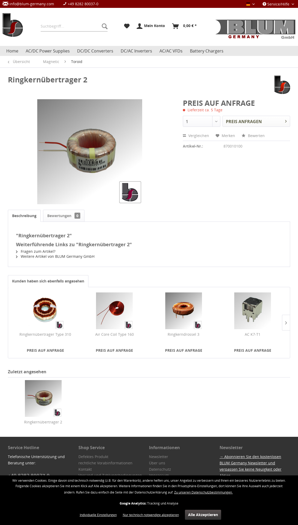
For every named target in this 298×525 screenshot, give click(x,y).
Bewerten (253, 135)
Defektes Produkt (93, 456)
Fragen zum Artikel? (35, 251)
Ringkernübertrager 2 (43, 421)
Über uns (157, 462)
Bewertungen (63, 216)
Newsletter (158, 456)
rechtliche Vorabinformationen (105, 462)
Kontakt (85, 469)
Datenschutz (160, 469)
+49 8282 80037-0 (80, 3)
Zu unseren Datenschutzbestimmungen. (203, 492)
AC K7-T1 (252, 334)
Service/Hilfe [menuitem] (276, 4)
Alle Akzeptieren (203, 514)
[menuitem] (53, 3)
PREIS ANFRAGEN (256, 120)
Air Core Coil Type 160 (114, 334)
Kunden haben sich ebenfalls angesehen (48, 281)
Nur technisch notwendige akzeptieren (151, 515)
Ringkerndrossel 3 (183, 334)
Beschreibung (24, 215)
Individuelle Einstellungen (98, 515)
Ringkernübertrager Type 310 (45, 334)
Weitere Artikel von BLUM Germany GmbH (55, 256)
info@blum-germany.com (28, 3)
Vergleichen (196, 135)
